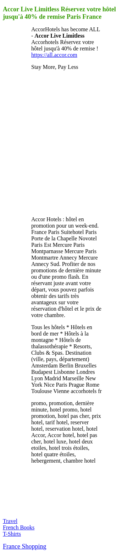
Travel (10, 521)
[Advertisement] (66, 142)
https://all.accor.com (54, 55)
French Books (18, 527)
